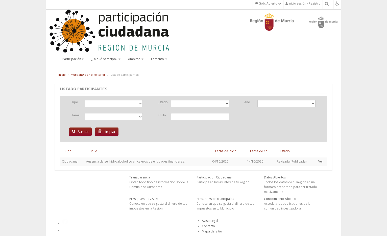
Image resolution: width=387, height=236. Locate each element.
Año (247, 102)
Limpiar (106, 131)
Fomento (159, 59)
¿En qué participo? (105, 59)
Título (162, 115)
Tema (75, 115)
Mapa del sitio (212, 231)
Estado (162, 102)
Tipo (74, 102)
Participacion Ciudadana (214, 177)
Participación (73, 59)
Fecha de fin (258, 151)
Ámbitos (135, 59)
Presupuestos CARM (143, 199)
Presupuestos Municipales (215, 199)
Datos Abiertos (275, 177)
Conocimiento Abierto (280, 199)
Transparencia (139, 177)
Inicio (62, 74)
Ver (320, 161)
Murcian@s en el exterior (88, 74)
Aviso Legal (210, 221)
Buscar (80, 131)
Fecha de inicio (225, 151)
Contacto (208, 226)
